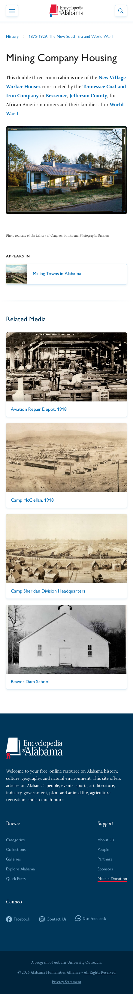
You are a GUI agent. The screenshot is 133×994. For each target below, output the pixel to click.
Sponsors (105, 869)
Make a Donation (112, 878)
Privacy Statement (66, 982)
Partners (105, 859)
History (12, 36)
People (103, 849)
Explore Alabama (20, 869)
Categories (15, 839)
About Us (106, 839)
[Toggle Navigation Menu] (12, 11)
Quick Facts (16, 878)
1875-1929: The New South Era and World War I (71, 36)
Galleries (13, 859)
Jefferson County (88, 95)
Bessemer (56, 95)
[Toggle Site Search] (121, 11)
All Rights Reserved (100, 972)
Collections (16, 849)
